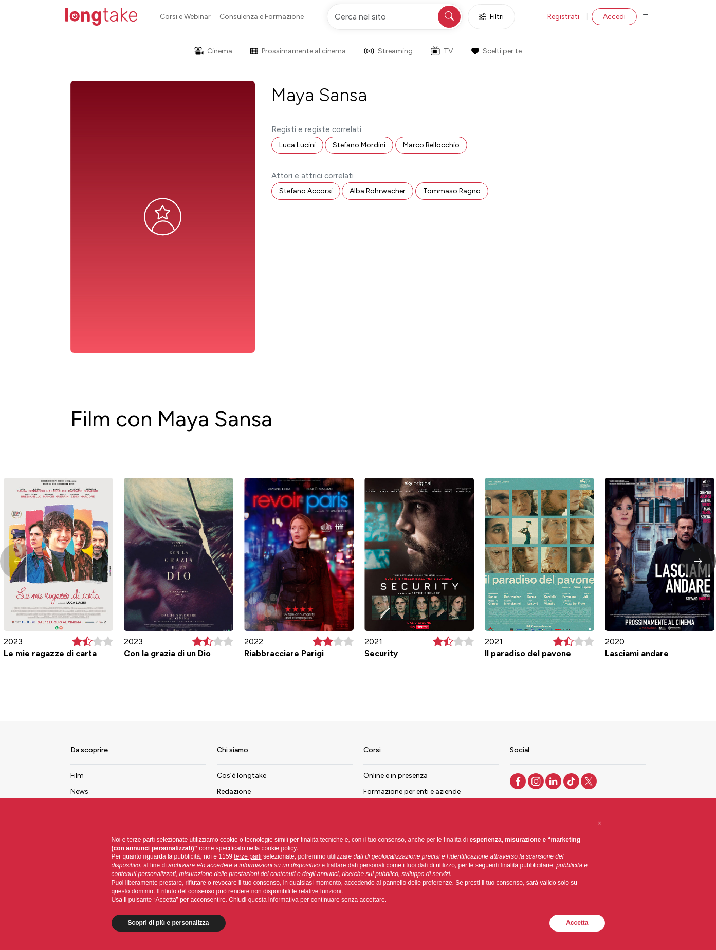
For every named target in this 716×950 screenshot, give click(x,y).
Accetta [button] (577, 922)
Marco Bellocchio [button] (431, 145)
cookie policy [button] (279, 848)
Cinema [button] (213, 51)
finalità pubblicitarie (527, 865)
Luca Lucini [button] (297, 145)
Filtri (491, 16)
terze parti (247, 856)
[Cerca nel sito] (395, 17)
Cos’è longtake (241, 775)
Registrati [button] (563, 16)
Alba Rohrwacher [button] (378, 191)
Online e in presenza (395, 775)
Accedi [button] (614, 16)
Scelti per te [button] (496, 51)
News (79, 791)
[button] (698, 561)
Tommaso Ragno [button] (452, 191)
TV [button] (442, 50)
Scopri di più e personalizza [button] (168, 922)
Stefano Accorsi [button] (306, 191)
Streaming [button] (388, 51)
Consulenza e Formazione (261, 16)
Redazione (234, 791)
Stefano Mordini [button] (359, 145)
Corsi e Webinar (185, 16)
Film (77, 775)
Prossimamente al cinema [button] (298, 51)
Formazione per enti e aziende (412, 791)
